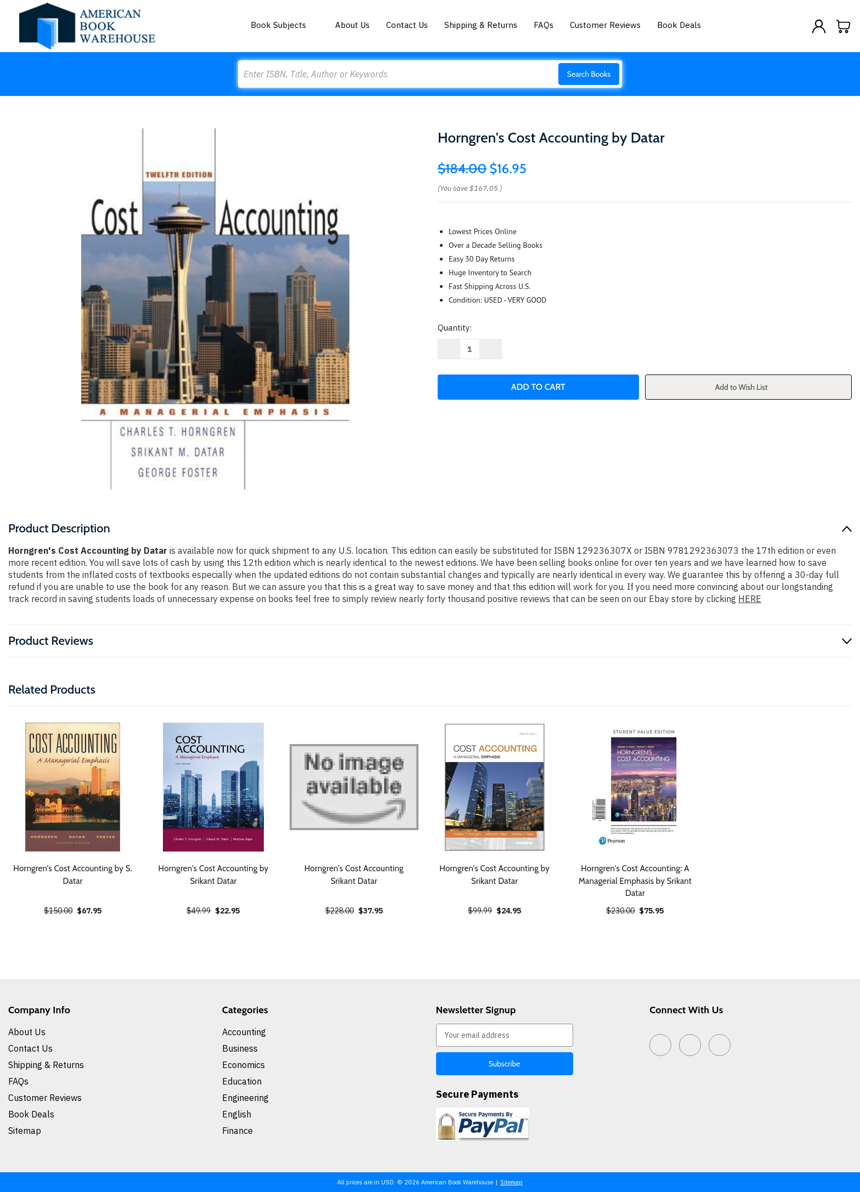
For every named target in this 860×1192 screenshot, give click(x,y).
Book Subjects (285, 25)
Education (242, 1081)
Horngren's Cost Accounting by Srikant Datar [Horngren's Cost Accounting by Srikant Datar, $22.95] (214, 875)
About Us (352, 25)
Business (240, 1048)
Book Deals (679, 25)
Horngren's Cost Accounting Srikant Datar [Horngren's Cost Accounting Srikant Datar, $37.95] (354, 875)
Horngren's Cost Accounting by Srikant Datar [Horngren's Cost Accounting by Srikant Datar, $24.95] (494, 875)
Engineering (245, 1097)
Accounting (244, 1031)
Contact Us (407, 25)
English (236, 1114)
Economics (243, 1064)
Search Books (588, 74)
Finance (237, 1130)
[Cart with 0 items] (843, 26)
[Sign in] (819, 26)
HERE (749, 598)
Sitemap (24, 1130)
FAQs (543, 25)
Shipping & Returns (480, 25)
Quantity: (455, 327)
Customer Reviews (605, 25)
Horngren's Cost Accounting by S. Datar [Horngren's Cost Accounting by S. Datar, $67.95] (72, 875)
